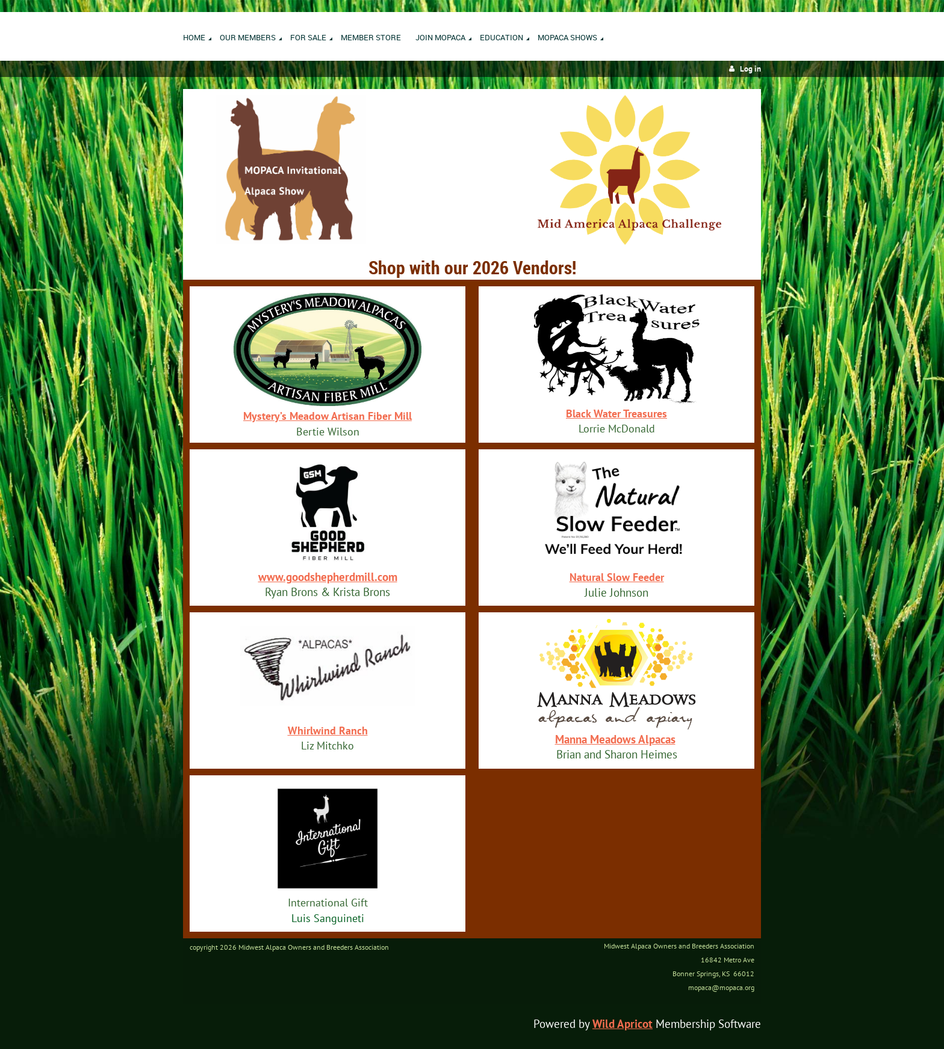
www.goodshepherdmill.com (327, 577)
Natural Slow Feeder (617, 577)
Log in (750, 69)
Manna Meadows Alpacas (615, 739)
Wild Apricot (622, 1024)
